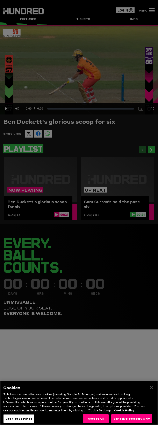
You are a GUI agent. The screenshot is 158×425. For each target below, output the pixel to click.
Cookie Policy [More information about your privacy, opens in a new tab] (124, 410)
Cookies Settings (19, 418)
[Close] (151, 387)
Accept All (95, 418)
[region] (79, 403)
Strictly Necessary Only (132, 418)
